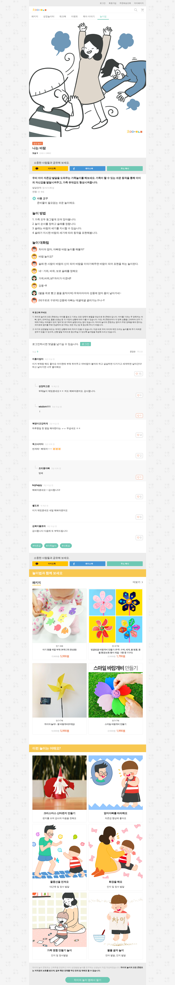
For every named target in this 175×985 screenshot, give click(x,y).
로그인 (103, 3)
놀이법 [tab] (103, 16)
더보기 (138, 582)
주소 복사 (125, 168)
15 (138, 373)
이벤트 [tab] (74, 16)
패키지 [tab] (34, 16)
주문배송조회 (125, 3)
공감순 (133, 351)
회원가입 (112, 3)
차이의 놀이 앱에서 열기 (87, 980)
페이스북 (83, 168)
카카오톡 (45, 168)
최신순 (140, 351)
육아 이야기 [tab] (89, 16)
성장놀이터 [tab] (48, 16)
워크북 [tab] (62, 16)
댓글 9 (35, 153)
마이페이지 (139, 3)
